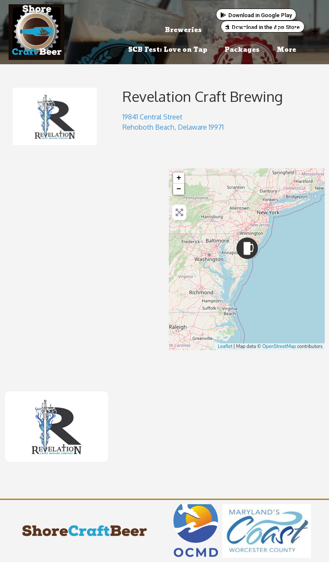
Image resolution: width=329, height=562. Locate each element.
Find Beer (240, 30)
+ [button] (178, 178)
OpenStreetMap (279, 346)
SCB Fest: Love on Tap (167, 50)
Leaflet (225, 346)
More (288, 50)
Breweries (185, 30)
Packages (242, 50)
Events (287, 30)
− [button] (178, 189)
